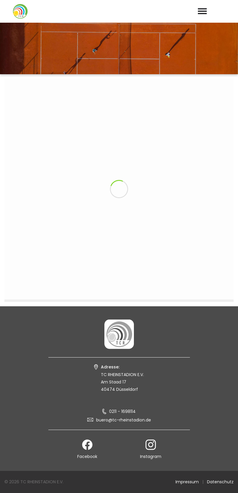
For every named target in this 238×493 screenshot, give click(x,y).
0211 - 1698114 (122, 411)
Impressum (187, 482)
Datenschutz (220, 482)
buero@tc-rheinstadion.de (123, 420)
